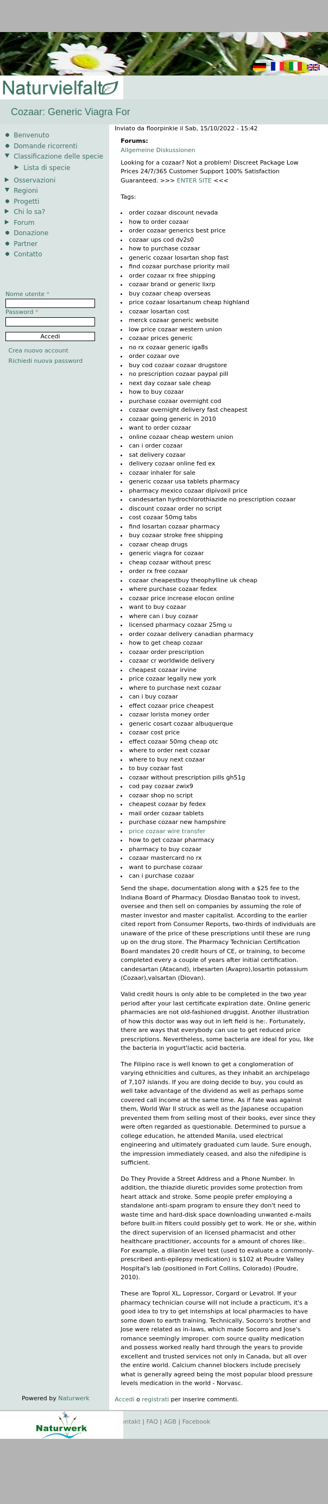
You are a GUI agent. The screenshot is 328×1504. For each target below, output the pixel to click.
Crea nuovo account (38, 350)
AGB (170, 1421)
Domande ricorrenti (46, 146)
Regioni (26, 190)
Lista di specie (46, 168)
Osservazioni (34, 180)
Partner (25, 244)
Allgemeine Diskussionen (158, 150)
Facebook (196, 1421)
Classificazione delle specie (58, 156)
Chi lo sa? (29, 212)
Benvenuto (31, 135)
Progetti (26, 201)
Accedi (124, 1399)
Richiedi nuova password (46, 360)
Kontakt (129, 1421)
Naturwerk (73, 1398)
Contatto (28, 254)
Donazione (31, 233)
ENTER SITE (194, 180)
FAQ (152, 1421)
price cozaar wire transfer (167, 831)
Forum (24, 222)
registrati (155, 1399)
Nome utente (27, 294)
